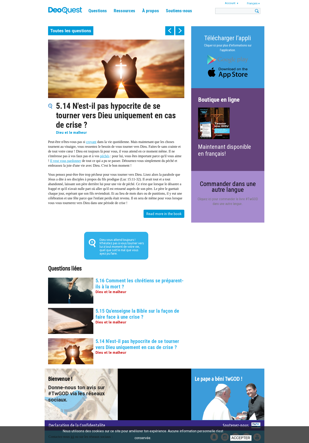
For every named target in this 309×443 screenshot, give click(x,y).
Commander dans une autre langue (228, 186)
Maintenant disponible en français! (224, 150)
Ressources (124, 10)
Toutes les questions (70, 30)
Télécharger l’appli (227, 38)
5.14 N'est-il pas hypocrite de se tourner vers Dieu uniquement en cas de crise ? (137, 344)
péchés (104, 156)
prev (169, 30)
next (179, 30)
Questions (97, 10)
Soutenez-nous (236, 425)
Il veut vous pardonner (65, 161)
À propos (150, 10)
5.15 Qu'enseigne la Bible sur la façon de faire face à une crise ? (137, 314)
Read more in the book (164, 214)
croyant (91, 142)
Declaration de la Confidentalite (76, 425)
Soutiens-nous (179, 10)
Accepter (241, 438)
